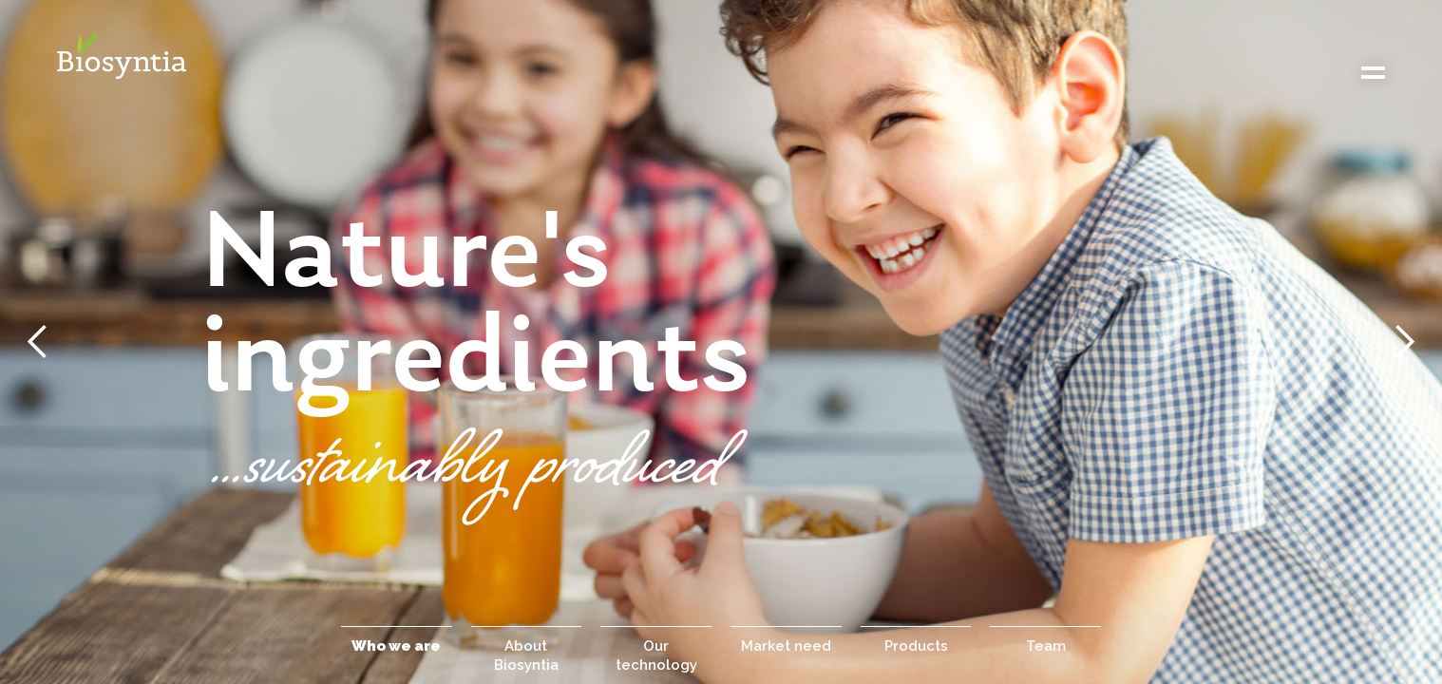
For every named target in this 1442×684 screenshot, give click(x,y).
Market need (786, 646)
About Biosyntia (526, 655)
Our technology (656, 655)
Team (1046, 646)
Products (916, 646)
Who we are (396, 646)
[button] (38, 342)
